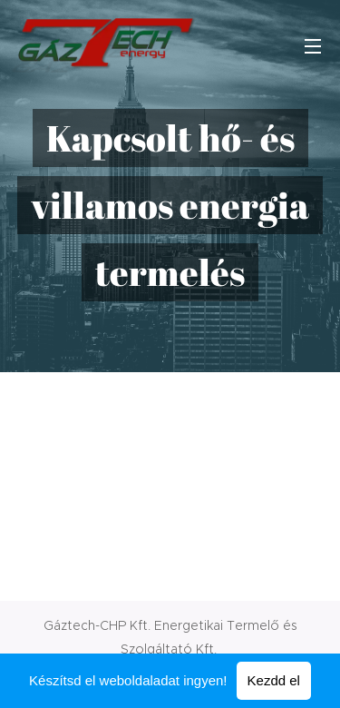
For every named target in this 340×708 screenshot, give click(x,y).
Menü (313, 46)
